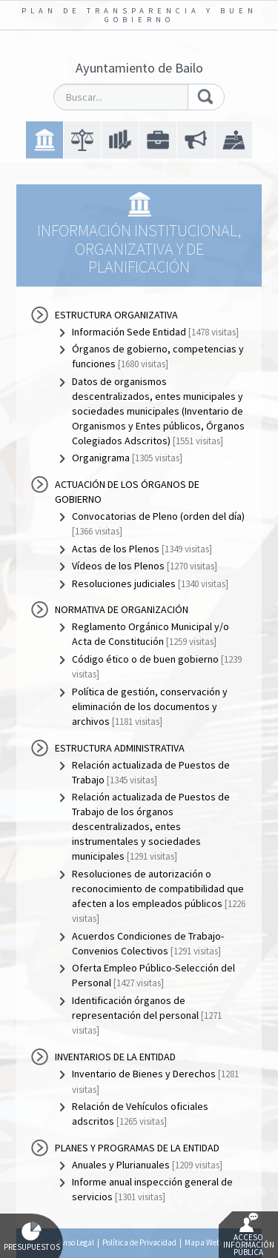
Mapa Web (203, 1242)
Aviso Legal (75, 1242)
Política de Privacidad (139, 1242)
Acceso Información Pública (248, 1235)
